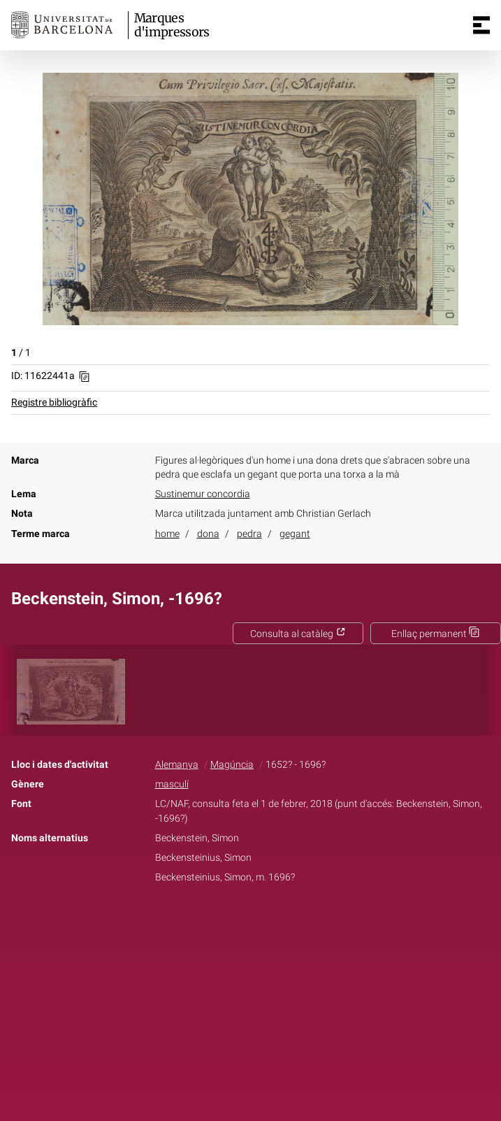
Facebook (211, 921)
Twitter (243, 921)
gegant (294, 534)
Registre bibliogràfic (54, 402)
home (167, 534)
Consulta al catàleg (298, 634)
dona (208, 534)
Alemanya (176, 765)
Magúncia (232, 765)
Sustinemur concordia (202, 494)
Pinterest (274, 921)
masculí (172, 784)
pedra (249, 534)
